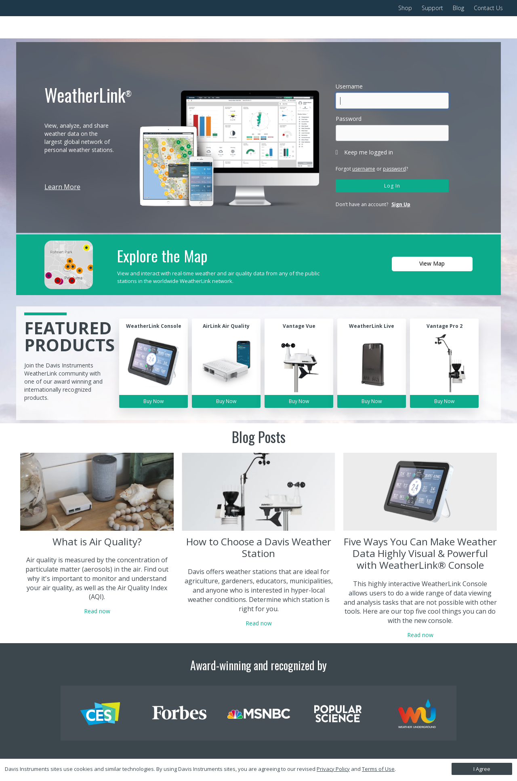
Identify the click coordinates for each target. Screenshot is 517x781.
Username (349, 86)
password (394, 168)
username (363, 168)
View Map (432, 263)
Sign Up (400, 204)
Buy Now (153, 401)
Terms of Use (378, 769)
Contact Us (488, 8)
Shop (405, 8)
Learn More (62, 186)
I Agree (481, 769)
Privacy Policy (333, 769)
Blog (458, 8)
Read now (97, 611)
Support (432, 8)
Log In (392, 185)
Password (348, 118)
